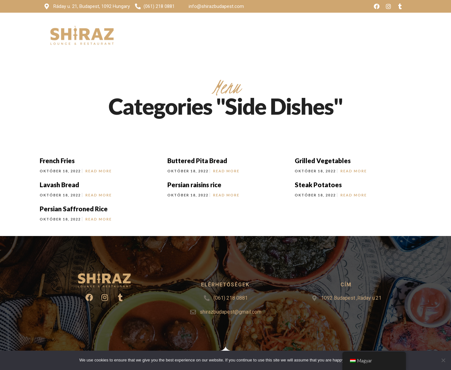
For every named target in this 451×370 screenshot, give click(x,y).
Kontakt (345, 29)
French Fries (57, 160)
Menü (225, 29)
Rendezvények (305, 29)
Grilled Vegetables (323, 160)
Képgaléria (264, 29)
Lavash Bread (59, 184)
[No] (443, 360)
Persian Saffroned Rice (74, 209)
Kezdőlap (195, 29)
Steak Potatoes (318, 184)
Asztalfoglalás (384, 29)
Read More (98, 171)
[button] (382, 44)
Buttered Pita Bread (197, 160)
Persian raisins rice (194, 184)
